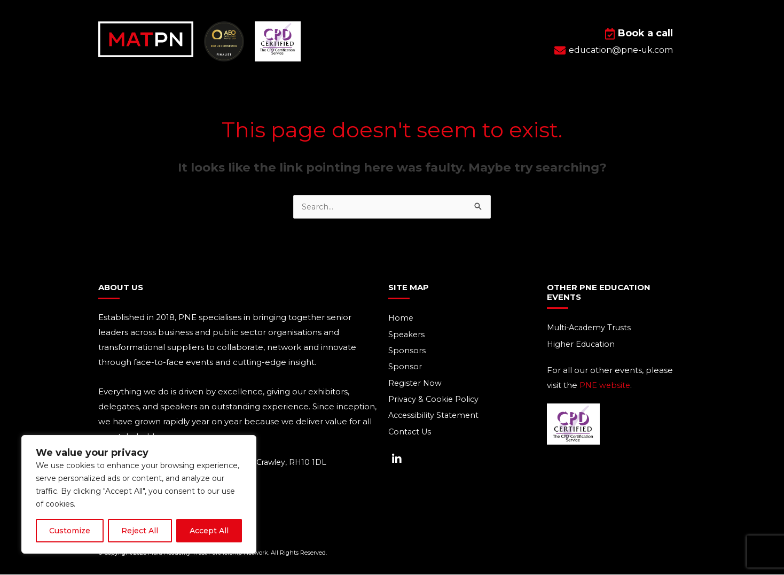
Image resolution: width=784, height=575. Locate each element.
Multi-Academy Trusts (591, 328)
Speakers (407, 335)
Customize (69, 530)
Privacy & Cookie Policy (434, 402)
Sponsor (405, 368)
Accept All (209, 530)
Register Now (415, 385)
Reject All (139, 530)
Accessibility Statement (435, 418)
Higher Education (582, 345)
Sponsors (407, 352)
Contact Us (411, 435)
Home (401, 319)
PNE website (605, 386)
